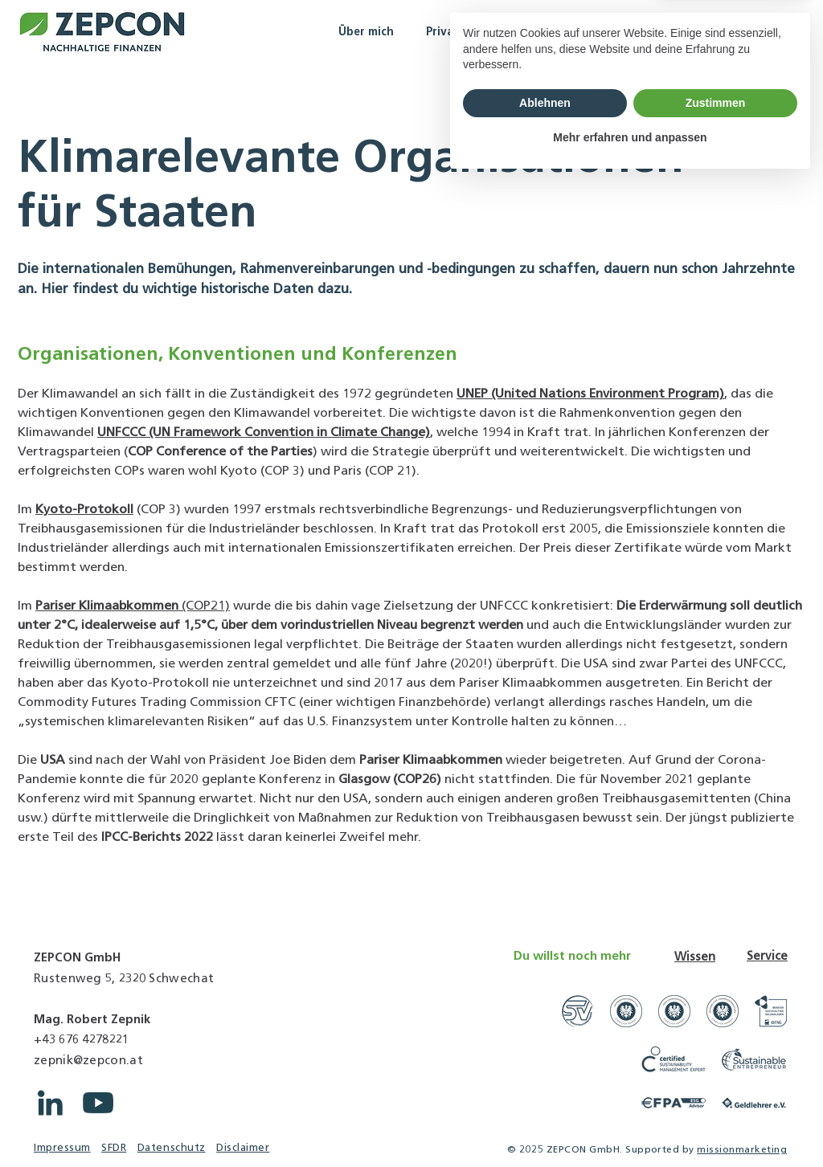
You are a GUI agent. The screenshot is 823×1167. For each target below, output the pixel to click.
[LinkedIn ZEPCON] (50, 1103)
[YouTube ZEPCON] (98, 1103)
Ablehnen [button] (545, 1088)
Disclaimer (242, 1147)
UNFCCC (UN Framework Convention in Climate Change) (263, 431)
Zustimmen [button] (716, 1088)
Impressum (62, 1147)
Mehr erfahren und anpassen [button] (629, 1122)
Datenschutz (171, 1147)
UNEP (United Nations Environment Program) (590, 393)
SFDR (113, 1147)
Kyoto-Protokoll (84, 508)
